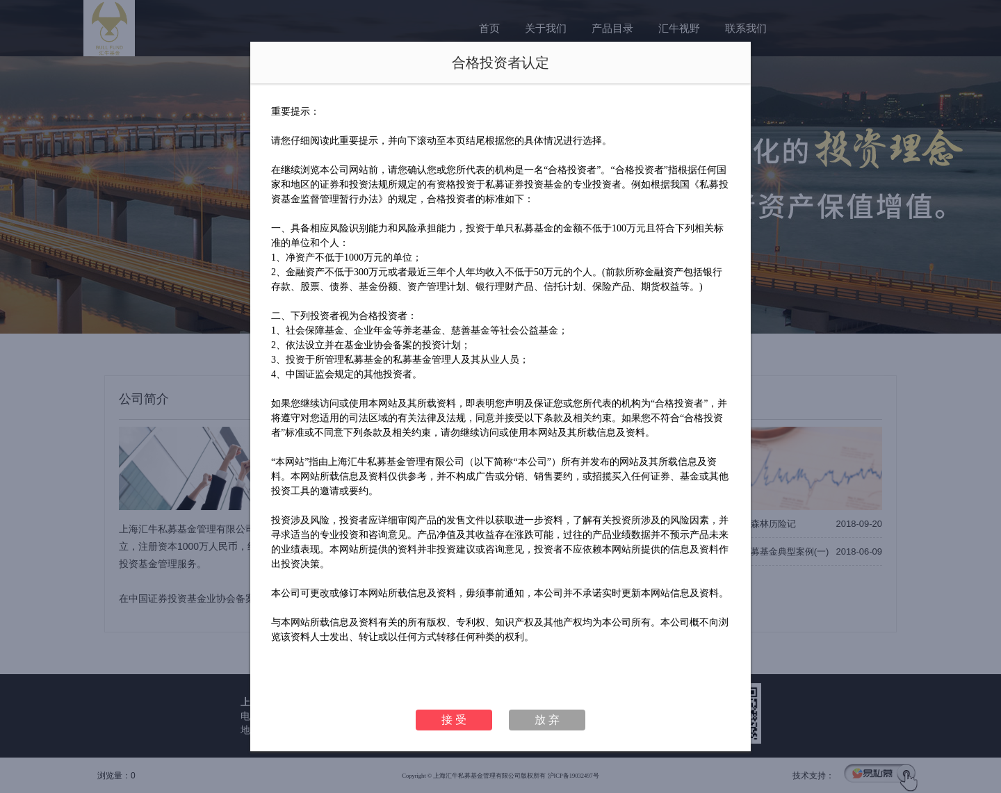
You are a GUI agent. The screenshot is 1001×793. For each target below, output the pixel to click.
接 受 (453, 720)
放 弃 (547, 720)
